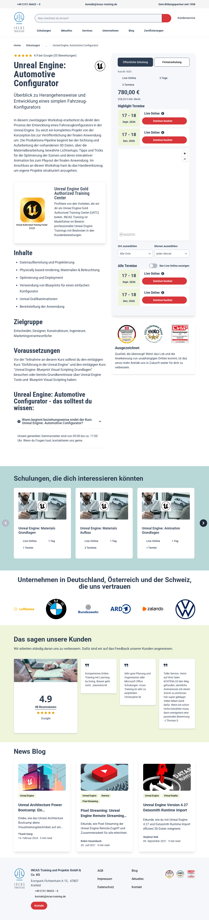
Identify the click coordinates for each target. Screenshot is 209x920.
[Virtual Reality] (171, 796)
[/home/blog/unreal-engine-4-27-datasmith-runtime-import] (167, 777)
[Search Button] (166, 18)
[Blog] (134, 870)
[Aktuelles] (137, 879)
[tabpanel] (153, 189)
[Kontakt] (136, 887)
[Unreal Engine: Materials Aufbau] (104, 523)
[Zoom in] (184, 153)
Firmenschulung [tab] (171, 62)
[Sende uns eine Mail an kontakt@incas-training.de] (99, 4)
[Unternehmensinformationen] (105, 887)
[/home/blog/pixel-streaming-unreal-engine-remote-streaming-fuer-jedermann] (104, 777)
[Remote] (105, 796)
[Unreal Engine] (27, 796)
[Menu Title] (68, 30)
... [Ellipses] (46, 45)
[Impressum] (104, 879)
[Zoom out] (184, 159)
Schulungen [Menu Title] (46, 30)
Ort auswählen (127, 246)
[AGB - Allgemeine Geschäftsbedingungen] (100, 870)
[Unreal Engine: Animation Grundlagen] (166, 523)
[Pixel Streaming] (90, 801)
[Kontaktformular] (39, 906)
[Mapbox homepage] (127, 234)
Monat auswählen (166, 246)
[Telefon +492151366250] (27, 4)
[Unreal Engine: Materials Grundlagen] (43, 523)
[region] (153, 193)
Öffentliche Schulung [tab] (135, 62)
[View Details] (162, 113)
